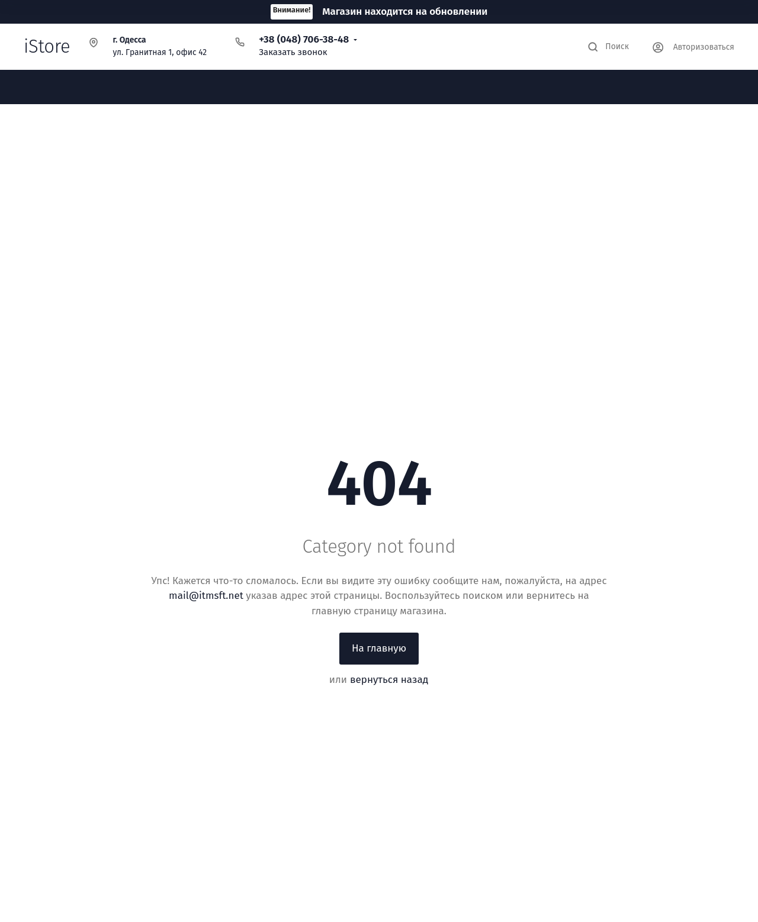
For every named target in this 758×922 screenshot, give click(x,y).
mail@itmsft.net (206, 595)
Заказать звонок (293, 52)
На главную (379, 648)
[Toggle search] (608, 47)
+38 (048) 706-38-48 (304, 39)
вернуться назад (389, 679)
